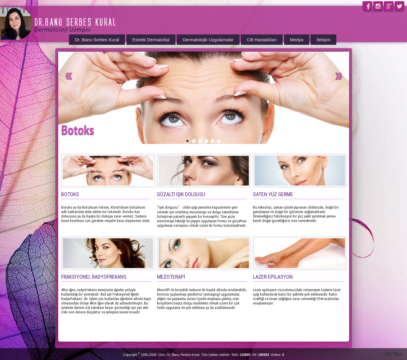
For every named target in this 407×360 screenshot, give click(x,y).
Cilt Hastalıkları (262, 39)
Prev (99, 80)
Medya (296, 39)
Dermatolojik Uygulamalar (208, 39)
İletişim (323, 39)
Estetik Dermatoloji (151, 39)
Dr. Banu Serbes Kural (97, 39)
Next (308, 80)
